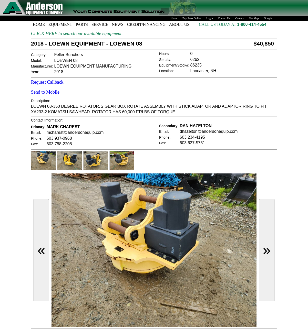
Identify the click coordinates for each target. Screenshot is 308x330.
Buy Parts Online (191, 18)
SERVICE (99, 24)
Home (174, 18)
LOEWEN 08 (66, 60)
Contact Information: (47, 120)
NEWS (117, 24)
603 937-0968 (59, 138)
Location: (166, 71)
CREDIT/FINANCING (146, 24)
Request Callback (47, 82)
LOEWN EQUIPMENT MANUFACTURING (92, 66)
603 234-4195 (192, 137)
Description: (40, 101)
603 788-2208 (59, 144)
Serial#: (165, 60)
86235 (196, 65)
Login (209, 18)
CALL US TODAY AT (218, 24)
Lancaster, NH (203, 71)
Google (268, 18)
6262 (195, 59)
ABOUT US (179, 24)
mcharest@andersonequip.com (75, 132)
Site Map (254, 18)
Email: (36, 132)
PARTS (82, 24)
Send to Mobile (45, 92)
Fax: (34, 144)
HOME (39, 24)
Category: (39, 55)
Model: (36, 61)
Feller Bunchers (68, 54)
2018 (58, 72)
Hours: (164, 54)
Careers (239, 18)
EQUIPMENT (60, 24)
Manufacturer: (42, 66)
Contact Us (224, 18)
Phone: (36, 138)
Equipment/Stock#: (174, 65)
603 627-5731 (192, 143)
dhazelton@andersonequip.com (209, 131)
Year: (35, 72)
